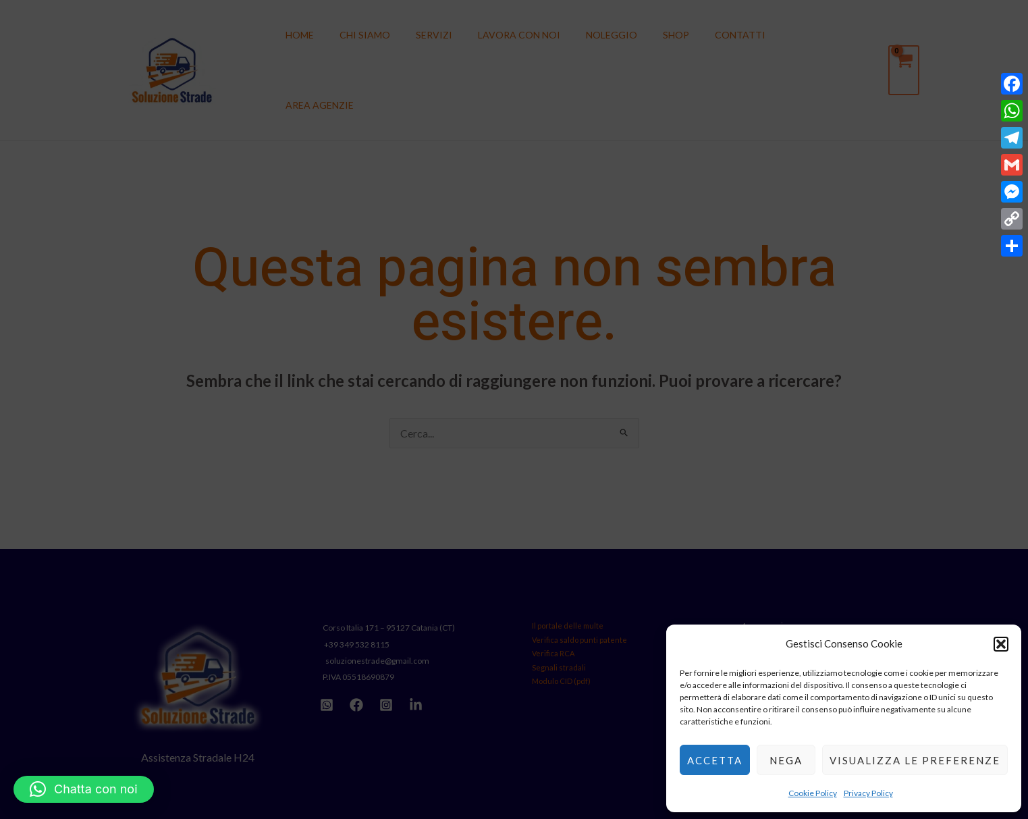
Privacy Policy (868, 793)
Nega (786, 760)
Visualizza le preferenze (915, 760)
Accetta (714, 760)
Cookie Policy (812, 793)
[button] (1001, 644)
